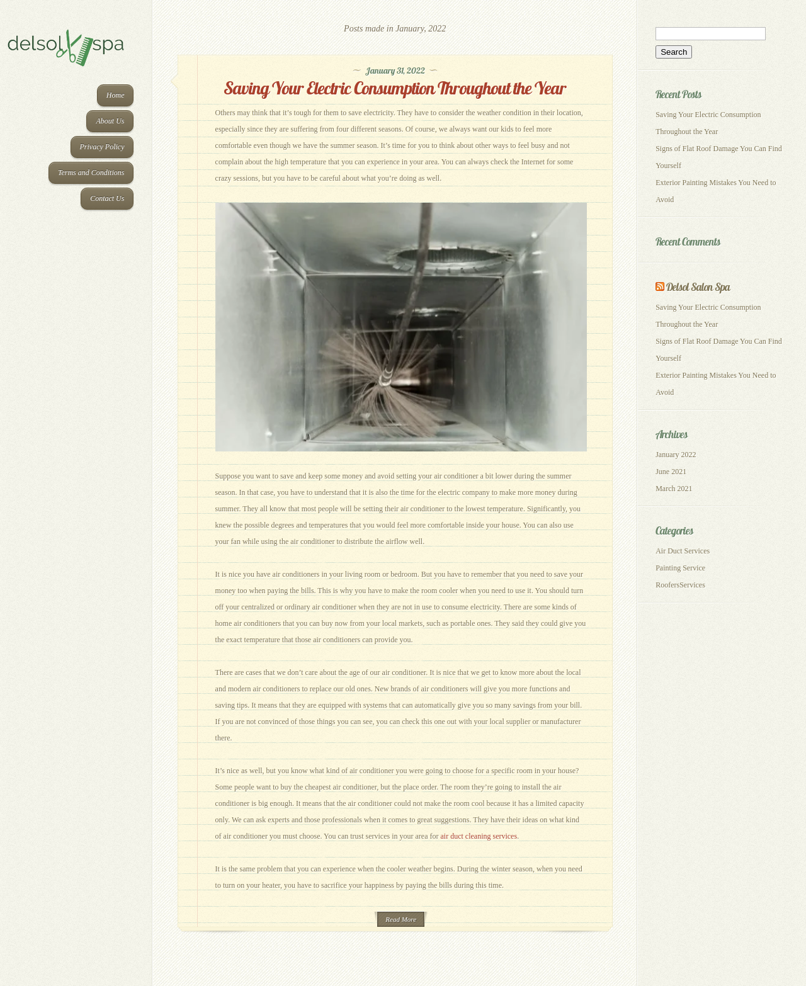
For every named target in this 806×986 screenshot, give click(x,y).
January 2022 (676, 454)
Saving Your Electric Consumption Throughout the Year (395, 88)
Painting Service (680, 568)
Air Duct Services (683, 551)
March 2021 (674, 488)
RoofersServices (680, 585)
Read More (400, 919)
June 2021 (671, 471)
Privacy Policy (102, 146)
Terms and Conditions (91, 172)
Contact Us (107, 198)
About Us (110, 120)
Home (115, 95)
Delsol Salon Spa (698, 286)
